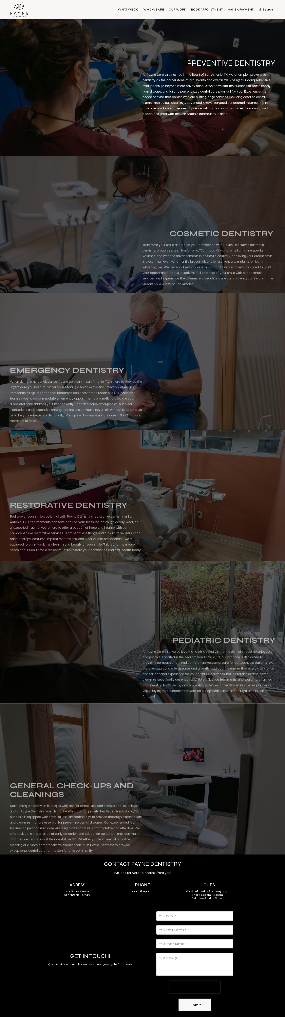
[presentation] (194, 987)
